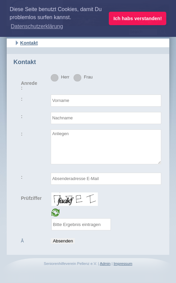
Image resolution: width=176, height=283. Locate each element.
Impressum (123, 264)
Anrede (29, 83)
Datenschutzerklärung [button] (37, 26)
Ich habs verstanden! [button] (138, 18)
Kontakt (29, 43)
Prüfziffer (31, 198)
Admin (105, 264)
